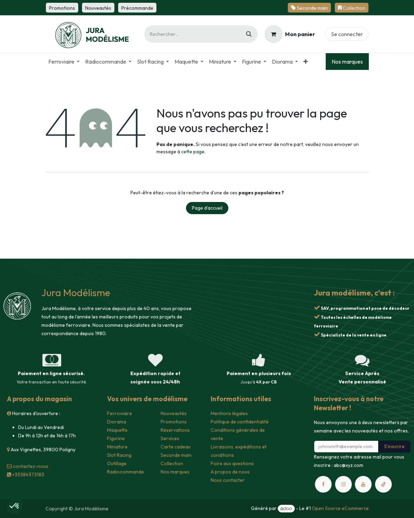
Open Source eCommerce (340, 508)
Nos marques (347, 61)
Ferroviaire (119, 413)
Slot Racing (119, 455)
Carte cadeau (175, 447)
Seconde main (176, 455)
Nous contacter (228, 480)
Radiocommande (125, 472)
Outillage (117, 463)
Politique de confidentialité (240, 422)
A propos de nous (230, 472)
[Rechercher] (249, 34)
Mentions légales (229, 413)
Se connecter (347, 34)
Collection (172, 463)
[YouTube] (363, 484)
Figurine (116, 438)
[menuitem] (64, 61)
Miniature (117, 447)
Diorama (116, 422)
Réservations (175, 430)
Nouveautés (174, 413)
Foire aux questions (232, 463)
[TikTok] (383, 484)
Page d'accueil (207, 208)
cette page (192, 151)
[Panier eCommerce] (290, 34)
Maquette (117, 430)
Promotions (174, 422)
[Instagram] (343, 484)
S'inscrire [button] (394, 446)
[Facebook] (323, 484)
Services (170, 438)
